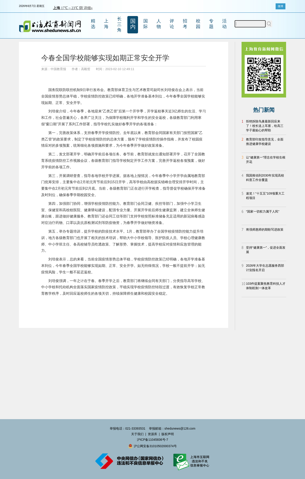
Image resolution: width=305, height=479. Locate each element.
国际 (145, 23)
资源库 (152, 434)
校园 (198, 23)
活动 (224, 23)
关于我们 (137, 434)
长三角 (119, 24)
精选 (93, 23)
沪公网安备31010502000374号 (152, 446)
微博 (280, 6)
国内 (133, 24)
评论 (172, 23)
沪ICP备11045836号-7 (152, 439)
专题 (211, 23)
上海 (106, 23)
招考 (185, 23)
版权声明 (167, 434)
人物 (159, 23)
